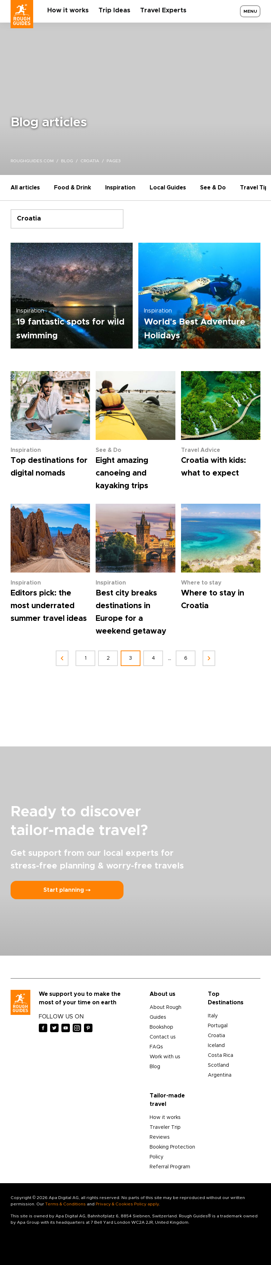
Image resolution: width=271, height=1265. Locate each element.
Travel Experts (163, 10)
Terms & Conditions (65, 1204)
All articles (25, 187)
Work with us (165, 1056)
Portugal (218, 1025)
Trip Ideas (114, 10)
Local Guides (168, 187)
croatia (89, 161)
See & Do (213, 187)
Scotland (218, 1065)
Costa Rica (220, 1055)
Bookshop (161, 1027)
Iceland (216, 1045)
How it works (68, 10)
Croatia (216, 1035)
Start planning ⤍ (67, 890)
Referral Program (170, 1166)
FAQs (156, 1047)
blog (67, 161)
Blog (155, 1066)
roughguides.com (32, 161)
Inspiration (120, 187)
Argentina (219, 1075)
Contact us (163, 1037)
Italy (213, 1015)
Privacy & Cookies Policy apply (127, 1204)
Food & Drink (72, 187)
